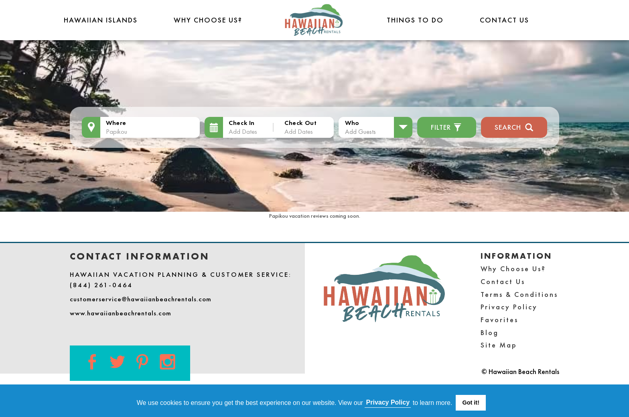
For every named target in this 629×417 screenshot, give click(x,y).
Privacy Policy (509, 306)
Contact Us (504, 20)
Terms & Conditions (519, 294)
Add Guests (360, 131)
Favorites (499, 319)
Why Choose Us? (208, 20)
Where (116, 123)
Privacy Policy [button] (388, 402)
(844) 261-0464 (101, 284)
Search (514, 126)
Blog (490, 332)
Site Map (499, 345)
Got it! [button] (471, 402)
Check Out (300, 123)
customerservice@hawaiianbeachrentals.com (140, 298)
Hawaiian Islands (101, 20)
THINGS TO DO (415, 20)
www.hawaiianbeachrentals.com (120, 313)
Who (352, 123)
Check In (242, 123)
